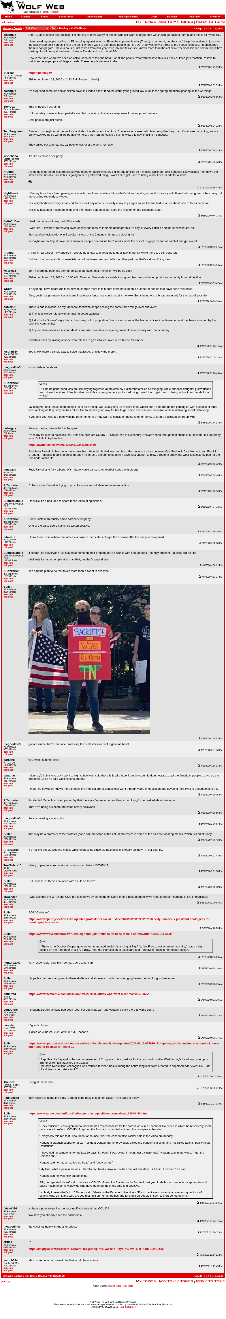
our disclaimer (128, 1307)
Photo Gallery (95, 16)
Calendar (26, 16)
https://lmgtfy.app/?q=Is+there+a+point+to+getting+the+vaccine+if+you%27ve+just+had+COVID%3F (96, 1249)
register (55, 12)
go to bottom (7, 22)
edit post (8, 45)
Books (44, 16)
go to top (5, 1281)
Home (8, 16)
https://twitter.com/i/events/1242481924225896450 (62, 444)
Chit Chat (30, 1276)
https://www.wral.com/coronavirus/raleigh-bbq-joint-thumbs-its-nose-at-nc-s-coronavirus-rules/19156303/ (100, 934)
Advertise (194, 16)
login (46, 12)
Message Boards (128, 16)
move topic (115, 1286)
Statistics (172, 16)
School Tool (66, 16)
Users (154, 16)
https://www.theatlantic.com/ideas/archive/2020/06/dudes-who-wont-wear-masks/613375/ (88, 994)
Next (220, 28)
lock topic (128, 1286)
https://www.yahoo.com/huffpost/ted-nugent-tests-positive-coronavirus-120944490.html (87, 1113)
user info (8, 42)
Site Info (215, 16)
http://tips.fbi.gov (40, 72)
